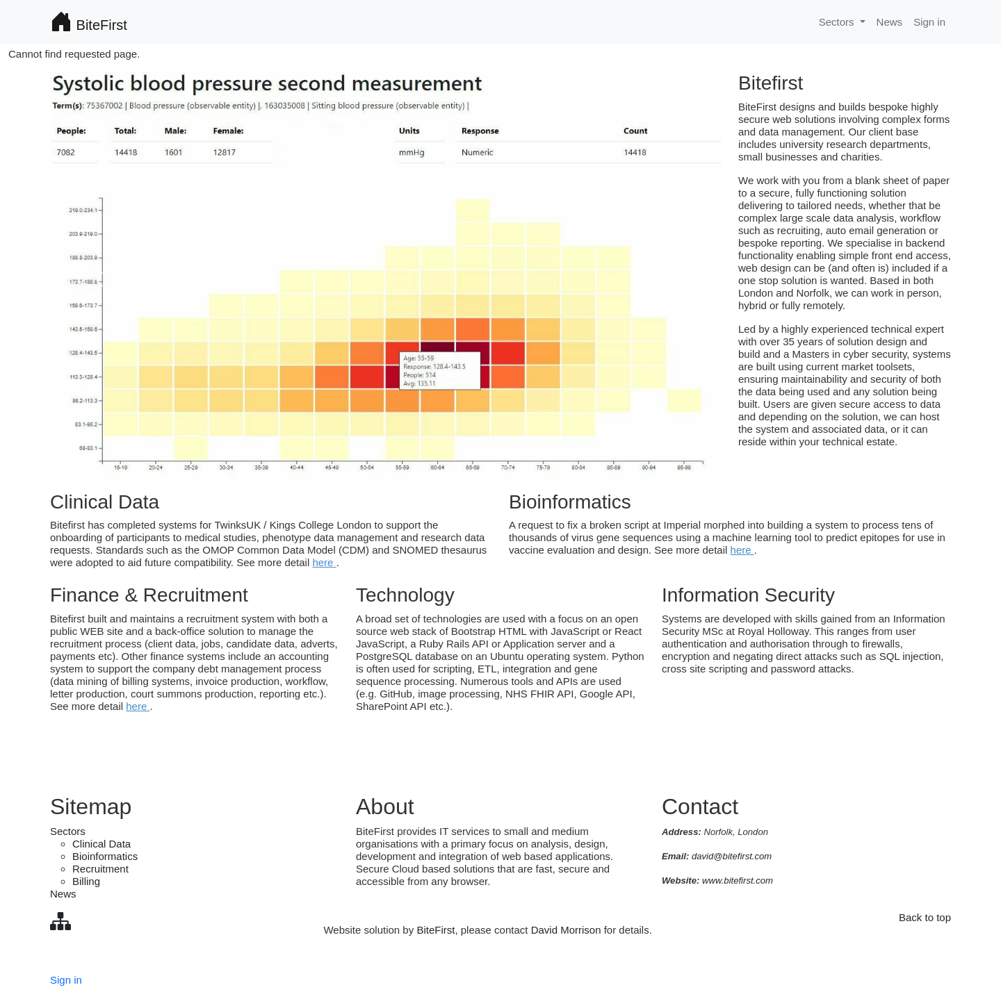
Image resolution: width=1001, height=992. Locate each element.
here (324, 562)
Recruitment (100, 869)
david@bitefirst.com (732, 856)
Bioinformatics (105, 856)
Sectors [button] (838, 22)
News (890, 22)
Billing (86, 881)
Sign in (929, 22)
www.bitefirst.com (737, 880)
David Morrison (566, 930)
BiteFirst (88, 22)
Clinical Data (101, 844)
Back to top (925, 917)
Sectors (68, 831)
